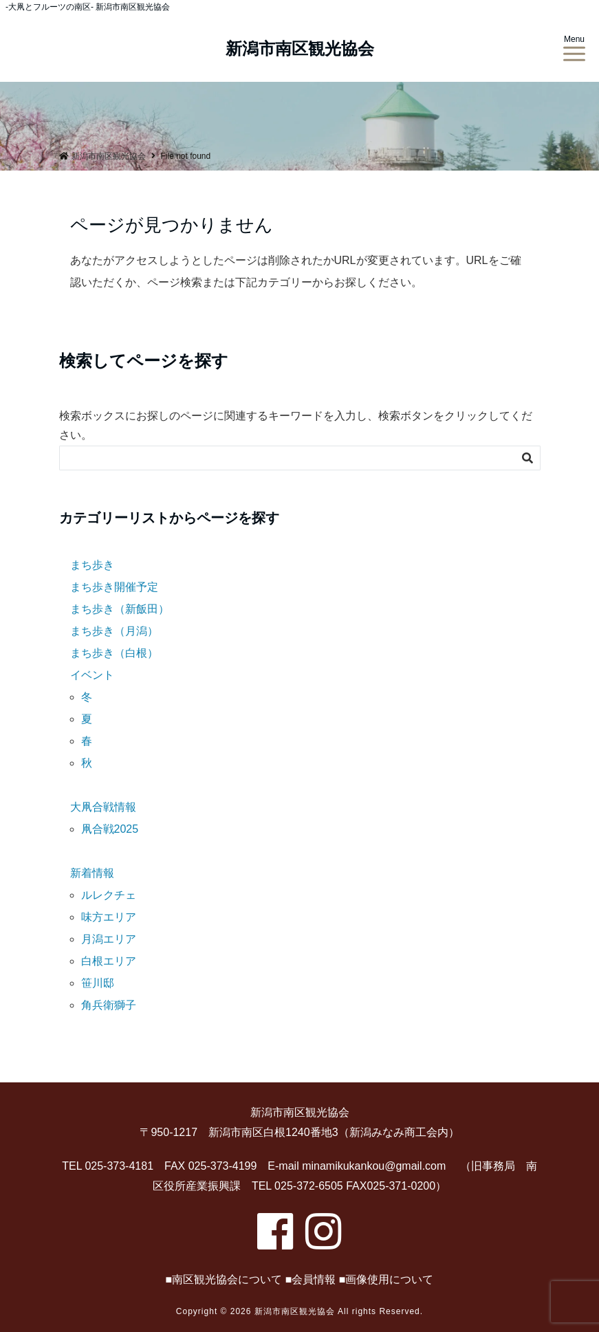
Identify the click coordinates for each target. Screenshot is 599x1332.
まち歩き (92, 565)
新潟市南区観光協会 (300, 49)
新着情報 (92, 873)
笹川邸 (97, 983)
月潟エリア (108, 939)
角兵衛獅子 (108, 1005)
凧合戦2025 (110, 829)
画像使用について (389, 1279)
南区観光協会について (227, 1279)
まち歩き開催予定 (114, 587)
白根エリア (108, 961)
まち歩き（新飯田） (119, 609)
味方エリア (108, 917)
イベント (92, 675)
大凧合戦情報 (103, 807)
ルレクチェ (108, 895)
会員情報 (314, 1279)
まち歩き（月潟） (114, 631)
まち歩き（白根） (114, 653)
